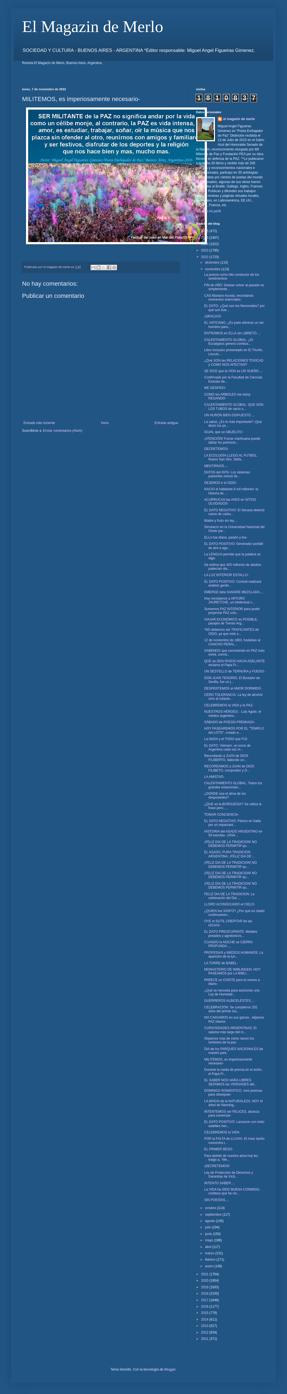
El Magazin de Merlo (92, 26)
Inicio (105, 423)
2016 (205, 1306)
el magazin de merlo (239, 119)
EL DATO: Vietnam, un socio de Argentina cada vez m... (227, 747)
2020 (205, 1280)
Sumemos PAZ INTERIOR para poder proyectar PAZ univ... (232, 611)
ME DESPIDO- (215, 388)
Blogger (170, 1369)
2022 (205, 257)
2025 (205, 238)
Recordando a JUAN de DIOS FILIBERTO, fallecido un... (226, 758)
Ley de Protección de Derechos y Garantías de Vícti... (228, 1174)
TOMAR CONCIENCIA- (221, 815)
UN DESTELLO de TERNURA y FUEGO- (234, 671)
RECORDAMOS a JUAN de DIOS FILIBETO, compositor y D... (229, 768)
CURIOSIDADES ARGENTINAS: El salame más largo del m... (230, 1030)
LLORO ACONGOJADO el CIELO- (229, 904)
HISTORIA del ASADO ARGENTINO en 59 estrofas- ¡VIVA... (233, 833)
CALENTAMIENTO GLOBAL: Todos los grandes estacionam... (233, 785)
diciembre (212, 262)
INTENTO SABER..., (219, 1183)
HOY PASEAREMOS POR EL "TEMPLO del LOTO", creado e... (234, 730)
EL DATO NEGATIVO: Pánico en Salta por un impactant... (232, 823)
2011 (205, 1339)
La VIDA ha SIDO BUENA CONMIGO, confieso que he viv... (232, 1191)
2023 (205, 250)
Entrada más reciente (39, 423)
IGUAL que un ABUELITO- (223, 432)
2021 (205, 1274)
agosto (210, 1221)
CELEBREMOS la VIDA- (222, 1132)
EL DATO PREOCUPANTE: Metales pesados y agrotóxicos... (230, 933)
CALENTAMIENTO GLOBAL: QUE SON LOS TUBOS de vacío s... (233, 406)
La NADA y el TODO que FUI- (226, 739)
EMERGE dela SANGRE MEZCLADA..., (233, 592)
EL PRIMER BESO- (218, 1149)
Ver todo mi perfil (208, 211)
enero (209, 1266)
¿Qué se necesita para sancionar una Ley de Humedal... (231, 992)
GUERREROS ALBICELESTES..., (229, 1001)
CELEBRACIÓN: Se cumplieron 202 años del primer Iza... (230, 1009)
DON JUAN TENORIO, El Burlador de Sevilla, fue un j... (232, 680)
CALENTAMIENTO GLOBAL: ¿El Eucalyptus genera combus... (228, 342)
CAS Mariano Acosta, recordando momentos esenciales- (228, 297)
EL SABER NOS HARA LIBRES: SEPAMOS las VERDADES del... (230, 1082)
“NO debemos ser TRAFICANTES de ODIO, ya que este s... (231, 631)
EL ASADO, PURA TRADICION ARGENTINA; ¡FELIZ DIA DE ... (229, 854)
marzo (210, 1253)
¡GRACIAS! (212, 316)
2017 (205, 1300)
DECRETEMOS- (216, 449)
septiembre (213, 1215)
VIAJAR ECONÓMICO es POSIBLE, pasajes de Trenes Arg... (231, 621)
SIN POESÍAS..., (216, 1200)
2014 (205, 1319)
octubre (211, 1208)
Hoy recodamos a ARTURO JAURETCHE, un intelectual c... (229, 600)
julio (208, 1227)
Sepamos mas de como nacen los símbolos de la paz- (229, 1040)
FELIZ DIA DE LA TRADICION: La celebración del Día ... (229, 896)
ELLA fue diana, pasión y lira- (225, 537)
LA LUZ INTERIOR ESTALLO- (226, 575)
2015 (205, 1313)
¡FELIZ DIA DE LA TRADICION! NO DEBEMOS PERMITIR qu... (230, 844)
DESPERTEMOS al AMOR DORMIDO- (233, 688)
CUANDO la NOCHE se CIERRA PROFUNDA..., (228, 944)
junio (209, 1234)
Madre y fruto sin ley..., (221, 521)
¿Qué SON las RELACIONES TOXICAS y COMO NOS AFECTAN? (233, 362)
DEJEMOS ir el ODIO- (220, 483)
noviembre (213, 269)
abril (208, 1247)
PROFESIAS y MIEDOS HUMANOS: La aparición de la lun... (233, 954)
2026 (205, 231)
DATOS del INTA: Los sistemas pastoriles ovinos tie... (227, 474)
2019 (205, 1287)
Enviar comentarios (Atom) (62, 431)
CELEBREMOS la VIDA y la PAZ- (229, 705)
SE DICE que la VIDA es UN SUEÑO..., (233, 371)
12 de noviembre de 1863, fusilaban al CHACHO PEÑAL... (232, 642)
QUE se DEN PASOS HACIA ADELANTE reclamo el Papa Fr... (234, 663)
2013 (205, 1326)
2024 (205, 244)
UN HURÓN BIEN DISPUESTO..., (229, 415)
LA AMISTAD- (214, 777)
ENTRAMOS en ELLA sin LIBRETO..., (232, 333)
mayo (209, 1240)
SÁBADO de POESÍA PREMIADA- (229, 722)
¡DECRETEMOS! (217, 1166)
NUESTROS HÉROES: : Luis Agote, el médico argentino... (232, 713)
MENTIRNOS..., (216, 466)
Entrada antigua (166, 423)
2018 (205, 1293)
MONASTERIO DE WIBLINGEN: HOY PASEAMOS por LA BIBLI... (232, 971)
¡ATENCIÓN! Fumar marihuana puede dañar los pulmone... (232, 440)
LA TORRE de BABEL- (221, 963)
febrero (210, 1260)
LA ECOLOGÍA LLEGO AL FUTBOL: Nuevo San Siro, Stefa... (231, 457)
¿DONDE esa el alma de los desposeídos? (225, 795)
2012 (205, 1332)
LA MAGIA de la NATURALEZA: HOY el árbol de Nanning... (233, 1103)
